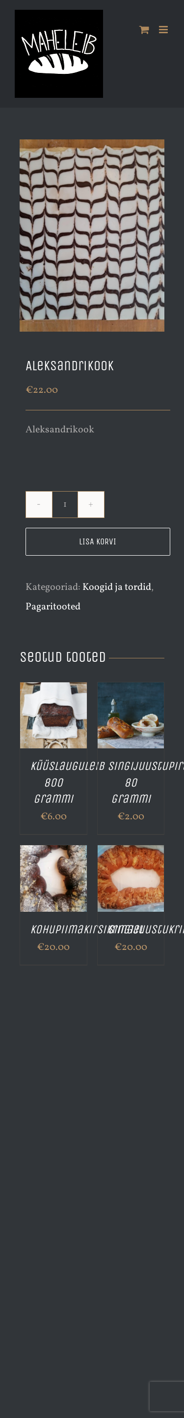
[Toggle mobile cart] (144, 29)
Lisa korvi (97, 541)
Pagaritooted (53, 607)
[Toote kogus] (65, 505)
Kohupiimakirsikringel (86, 929)
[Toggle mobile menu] (164, 29)
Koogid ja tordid (116, 587)
